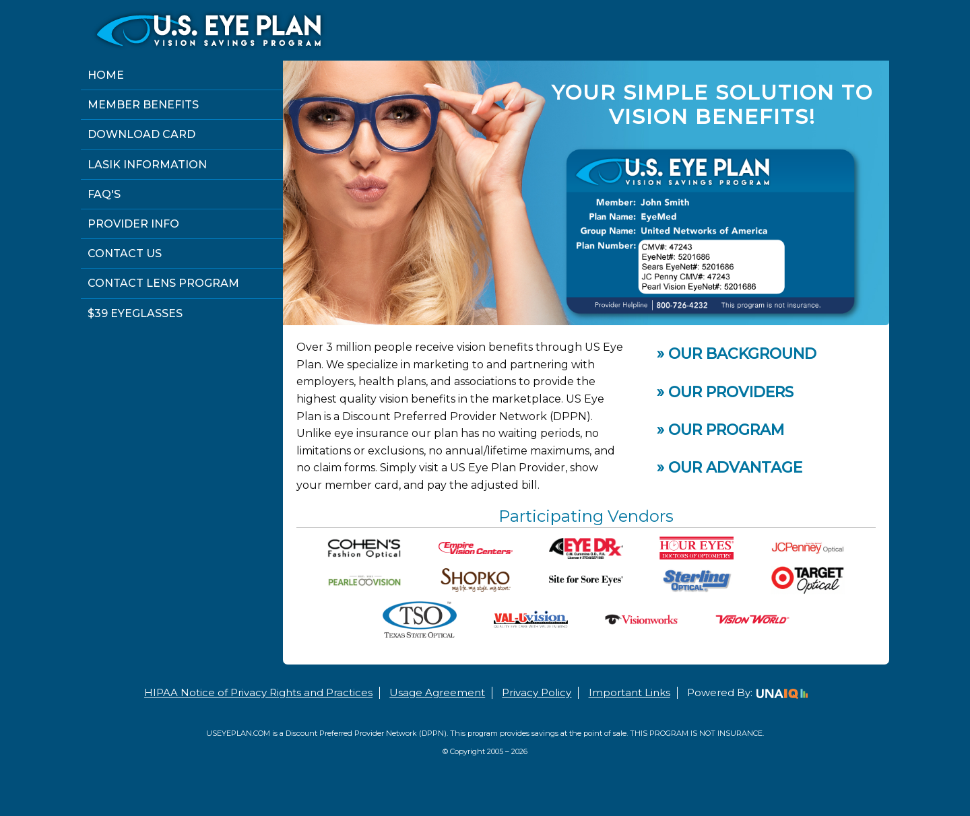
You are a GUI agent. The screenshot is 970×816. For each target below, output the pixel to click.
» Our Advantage (729, 467)
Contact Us (125, 253)
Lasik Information (147, 164)
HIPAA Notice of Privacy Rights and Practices (258, 692)
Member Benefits (143, 104)
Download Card (141, 134)
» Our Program (720, 430)
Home (106, 75)
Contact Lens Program (163, 283)
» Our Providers (725, 392)
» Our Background (736, 354)
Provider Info (133, 223)
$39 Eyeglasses (135, 313)
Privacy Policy (536, 692)
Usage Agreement (437, 692)
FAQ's (104, 194)
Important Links (629, 692)
